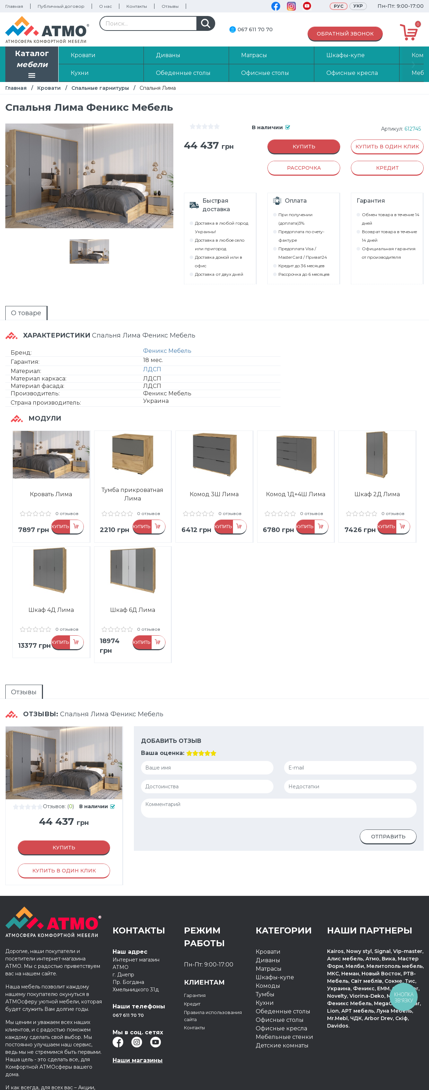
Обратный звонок (345, 34)
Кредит (195, 991)
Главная (14, 6)
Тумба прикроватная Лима (132, 484)
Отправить (388, 825)
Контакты (136, 6)
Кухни (265, 991)
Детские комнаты (282, 1033)
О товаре (13, 309)
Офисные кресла (281, 1016)
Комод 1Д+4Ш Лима (295, 484)
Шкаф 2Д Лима (377, 484)
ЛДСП (152, 359)
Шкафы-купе (275, 965)
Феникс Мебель (167, 341)
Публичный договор (61, 6)
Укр (358, 6)
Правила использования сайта (207, 1009)
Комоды (268, 974)
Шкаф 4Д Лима (51, 606)
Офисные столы (280, 1008)
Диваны (268, 948)
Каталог (32, 65)
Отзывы (170, 6)
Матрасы (269, 957)
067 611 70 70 (255, 29)
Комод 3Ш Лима (214, 484)
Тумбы (265, 982)
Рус (338, 6)
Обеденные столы (283, 999)
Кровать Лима (51, 484)
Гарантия (198, 983)
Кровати (49, 88)
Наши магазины (138, 1048)
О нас (105, 6)
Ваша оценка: (162, 741)
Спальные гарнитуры (100, 88)
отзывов (35, 503)
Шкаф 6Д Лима (132, 606)
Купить (304, 146)
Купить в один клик (387, 146)
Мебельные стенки (284, 1025)
